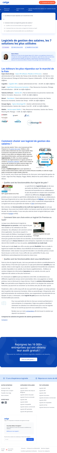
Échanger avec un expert (7, 390)
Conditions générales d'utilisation (29, 451)
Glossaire (23, 448)
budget (11, 213)
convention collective (13, 161)
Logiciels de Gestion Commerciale (47, 397)
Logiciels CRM (23, 399)
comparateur (30, 311)
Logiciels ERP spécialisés (26, 409)
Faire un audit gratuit (28, 359)
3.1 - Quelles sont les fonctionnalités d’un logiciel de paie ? (18, 25)
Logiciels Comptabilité (25, 404)
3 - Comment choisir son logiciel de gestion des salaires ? (18, 23)
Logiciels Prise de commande (27, 397)
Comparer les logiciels (47, 2)
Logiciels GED (42, 388)
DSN (32, 203)
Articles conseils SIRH (20, 9)
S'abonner (30, 439)
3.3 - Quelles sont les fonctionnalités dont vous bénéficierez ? (19, 31)
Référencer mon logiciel (13, 431)
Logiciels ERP (42, 390)
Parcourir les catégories (44, 451)
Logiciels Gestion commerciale (27, 406)
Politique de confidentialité (33, 448)
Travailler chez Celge (6, 393)
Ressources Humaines (7, 9)
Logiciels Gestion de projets (27, 394)
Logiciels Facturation (44, 395)
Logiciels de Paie (43, 405)
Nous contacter (5, 395)
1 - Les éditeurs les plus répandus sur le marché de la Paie (18, 15)
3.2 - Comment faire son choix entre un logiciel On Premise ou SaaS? (20, 28)
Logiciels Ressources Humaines (46, 407)
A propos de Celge (5, 388)
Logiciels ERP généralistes (26, 411)
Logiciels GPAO (23, 388)
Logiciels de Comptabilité (45, 402)
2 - (4, 19)
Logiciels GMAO (24, 402)
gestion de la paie (15, 149)
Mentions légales (45, 448)
